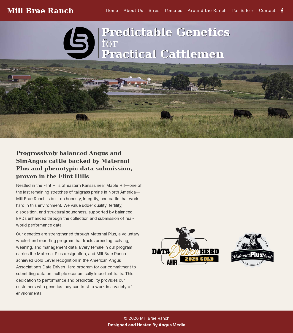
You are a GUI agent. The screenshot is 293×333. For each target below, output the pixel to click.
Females (173, 10)
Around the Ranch (207, 10)
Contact (267, 10)
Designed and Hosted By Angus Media (146, 324)
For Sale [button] (242, 10)
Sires (154, 10)
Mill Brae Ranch (40, 10)
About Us (133, 10)
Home (112, 10)
